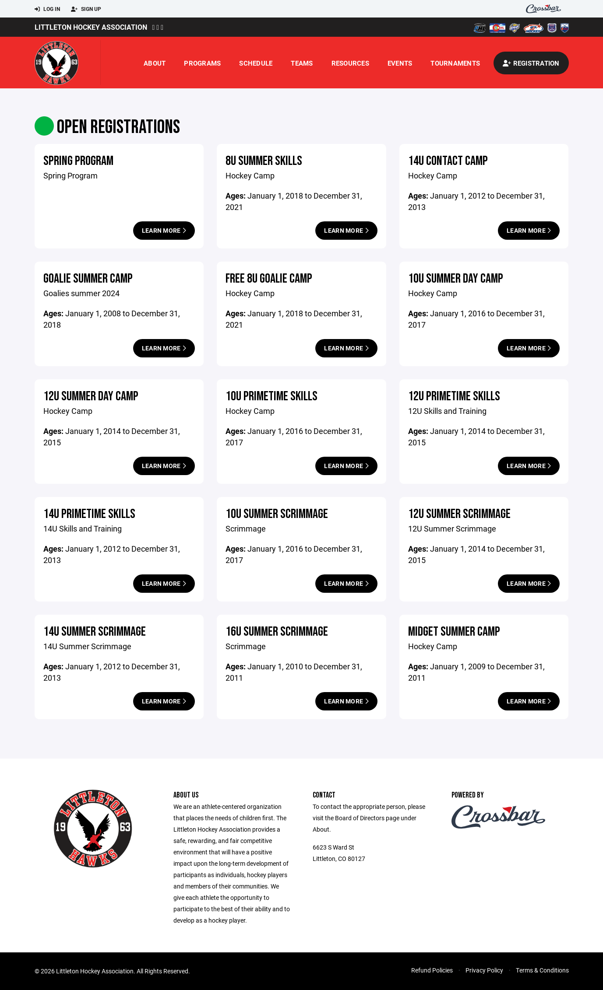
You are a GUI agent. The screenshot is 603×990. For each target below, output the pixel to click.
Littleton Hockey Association (91, 26)
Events (400, 63)
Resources (350, 63)
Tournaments (455, 63)
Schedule (255, 63)
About (155, 63)
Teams (302, 63)
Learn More (164, 230)
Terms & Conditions (542, 970)
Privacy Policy (484, 970)
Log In (47, 9)
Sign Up (86, 9)
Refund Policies (432, 970)
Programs (202, 63)
